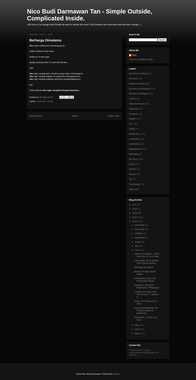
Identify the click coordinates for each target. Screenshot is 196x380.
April (137, 329)
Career (132, 98)
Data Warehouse (137, 103)
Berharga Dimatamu (143, 267)
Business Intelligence (139, 93)
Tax (130, 179)
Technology (134, 184)
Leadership (134, 144)
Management (135, 149)
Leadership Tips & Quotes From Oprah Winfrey (146, 261)
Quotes (132, 169)
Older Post (113, 116)
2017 (135, 204)
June (137, 250)
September (140, 237)
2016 (135, 209)
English (132, 119)
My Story (133, 159)
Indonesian (41, 101)
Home (75, 116)
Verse (131, 189)
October (139, 233)
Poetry (50, 101)
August (138, 242)
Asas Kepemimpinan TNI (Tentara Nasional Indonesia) (146, 310)
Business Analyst (137, 83)
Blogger (116, 374)
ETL (131, 124)
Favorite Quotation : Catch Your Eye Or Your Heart (146, 255)
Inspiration (134, 139)
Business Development (140, 88)
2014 (135, 217)
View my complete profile (141, 59)
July (137, 246)
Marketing (133, 154)
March (138, 333)
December (140, 225)
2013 (135, 221)
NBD (134, 55)
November (140, 229)
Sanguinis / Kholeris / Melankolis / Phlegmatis (146, 286)
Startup (132, 174)
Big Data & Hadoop (138, 73)
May (137, 325)
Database (133, 109)
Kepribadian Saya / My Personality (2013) (145, 279)
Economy (133, 114)
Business (133, 78)
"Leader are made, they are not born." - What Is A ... (146, 294)
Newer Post (35, 116)
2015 (135, 213)
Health (132, 129)
